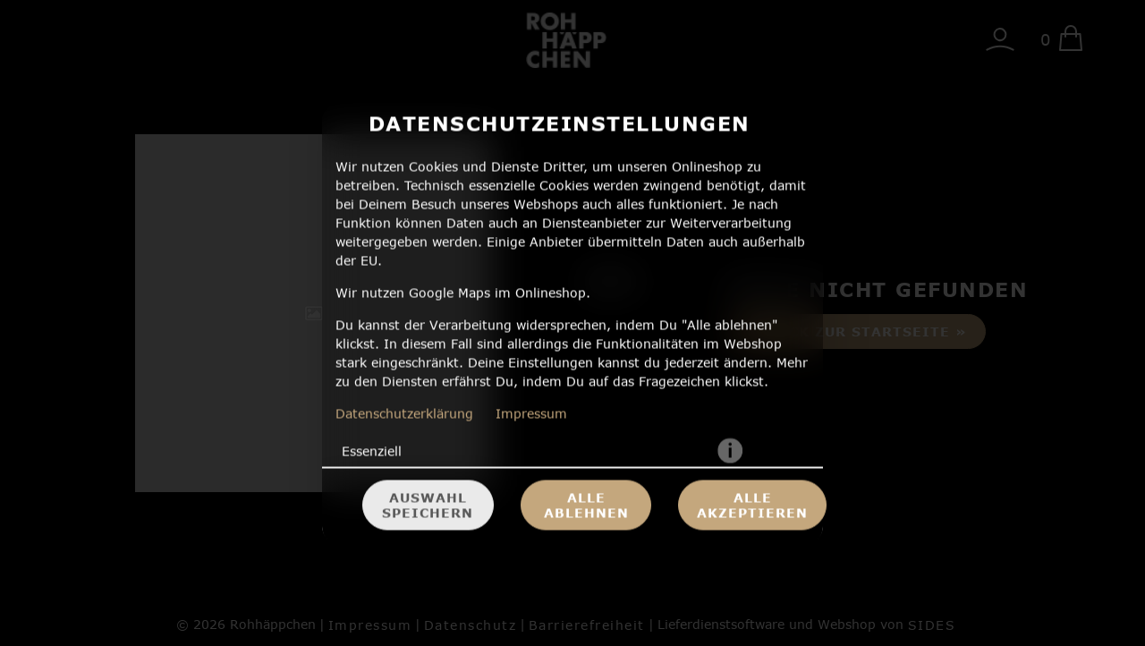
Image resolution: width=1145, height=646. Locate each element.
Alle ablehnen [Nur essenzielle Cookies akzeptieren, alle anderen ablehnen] (586, 505)
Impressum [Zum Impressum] (531, 413)
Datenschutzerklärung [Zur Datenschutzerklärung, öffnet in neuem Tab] (404, 413)
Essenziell (372, 451)
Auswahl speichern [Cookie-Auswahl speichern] (427, 505)
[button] (730, 452)
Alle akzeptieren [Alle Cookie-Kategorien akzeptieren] (752, 505)
